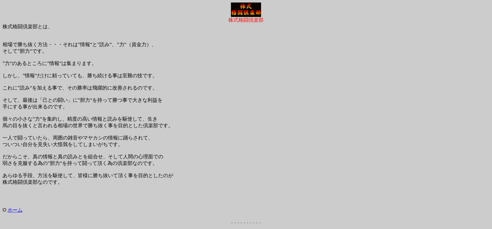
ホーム (15, 210)
